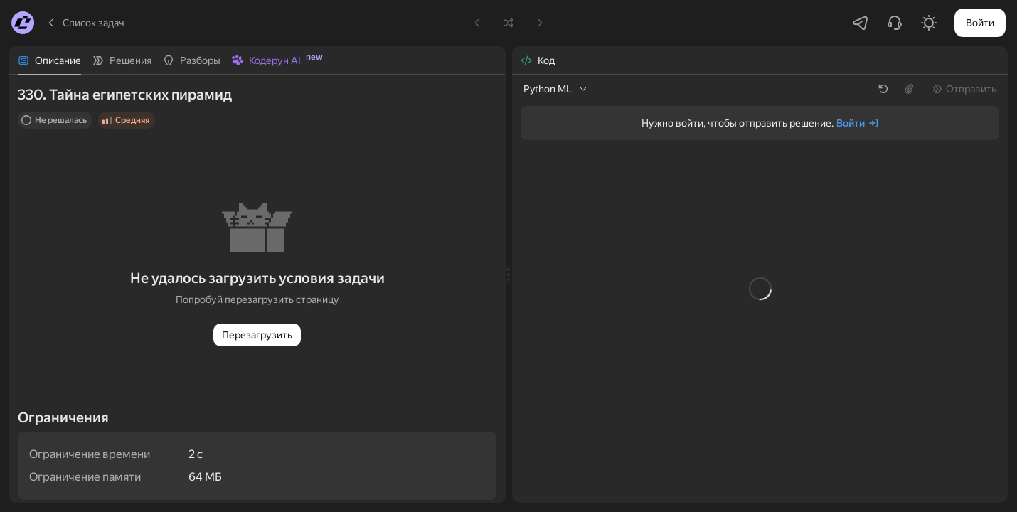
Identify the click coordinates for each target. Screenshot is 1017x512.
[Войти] (857, 123)
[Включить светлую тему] (929, 23)
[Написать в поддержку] (894, 23)
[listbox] (556, 89)
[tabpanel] (257, 289)
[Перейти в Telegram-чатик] (860, 23)
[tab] (49, 60)
